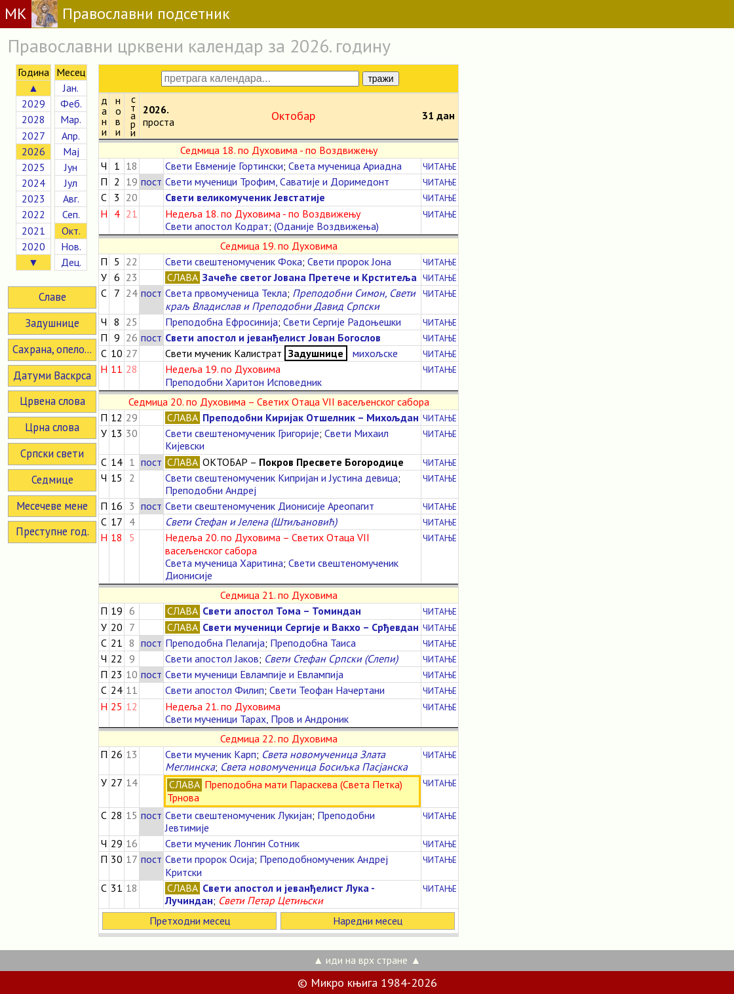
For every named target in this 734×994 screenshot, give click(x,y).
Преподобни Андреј (210, 490)
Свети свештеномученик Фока (233, 261)
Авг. (71, 198)
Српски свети (52, 453)
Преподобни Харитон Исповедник (243, 382)
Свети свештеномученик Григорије (242, 433)
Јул (70, 182)
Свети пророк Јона (349, 261)
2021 (33, 230)
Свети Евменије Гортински (224, 165)
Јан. (71, 87)
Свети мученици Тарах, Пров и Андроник (257, 718)
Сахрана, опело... (52, 349)
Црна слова (52, 427)
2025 (33, 167)
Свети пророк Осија (209, 859)
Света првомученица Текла (226, 292)
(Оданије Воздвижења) (326, 226)
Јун (70, 167)
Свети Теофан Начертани (327, 690)
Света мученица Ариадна (345, 165)
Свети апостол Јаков (212, 658)
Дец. (71, 262)
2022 (33, 214)
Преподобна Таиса (313, 642)
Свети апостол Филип (214, 690)
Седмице (52, 479)
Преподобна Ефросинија (221, 321)
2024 (33, 182)
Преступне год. (52, 531)
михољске (374, 353)
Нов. (71, 246)
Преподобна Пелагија (215, 642)
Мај (71, 151)
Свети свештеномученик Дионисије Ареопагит (269, 505)
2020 (33, 246)
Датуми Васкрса (52, 375)
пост (151, 181)
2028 (33, 119)
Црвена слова (52, 401)
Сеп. (71, 214)
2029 (33, 103)
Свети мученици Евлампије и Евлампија (254, 674)
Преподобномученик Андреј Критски (276, 865)
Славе (52, 297)
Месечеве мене (52, 506)
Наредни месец (367, 920)
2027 (33, 135)
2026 (33, 151)
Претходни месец (189, 920)
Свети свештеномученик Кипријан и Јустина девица (281, 477)
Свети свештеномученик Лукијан (238, 815)
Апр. (71, 135)
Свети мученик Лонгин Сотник (232, 843)
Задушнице (52, 323)
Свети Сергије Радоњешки (342, 321)
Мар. (70, 119)
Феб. (71, 103)
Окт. (71, 230)
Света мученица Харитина (224, 562)
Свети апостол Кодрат (217, 226)
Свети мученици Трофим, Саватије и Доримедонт (277, 181)
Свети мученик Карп (210, 754)
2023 (33, 198)
